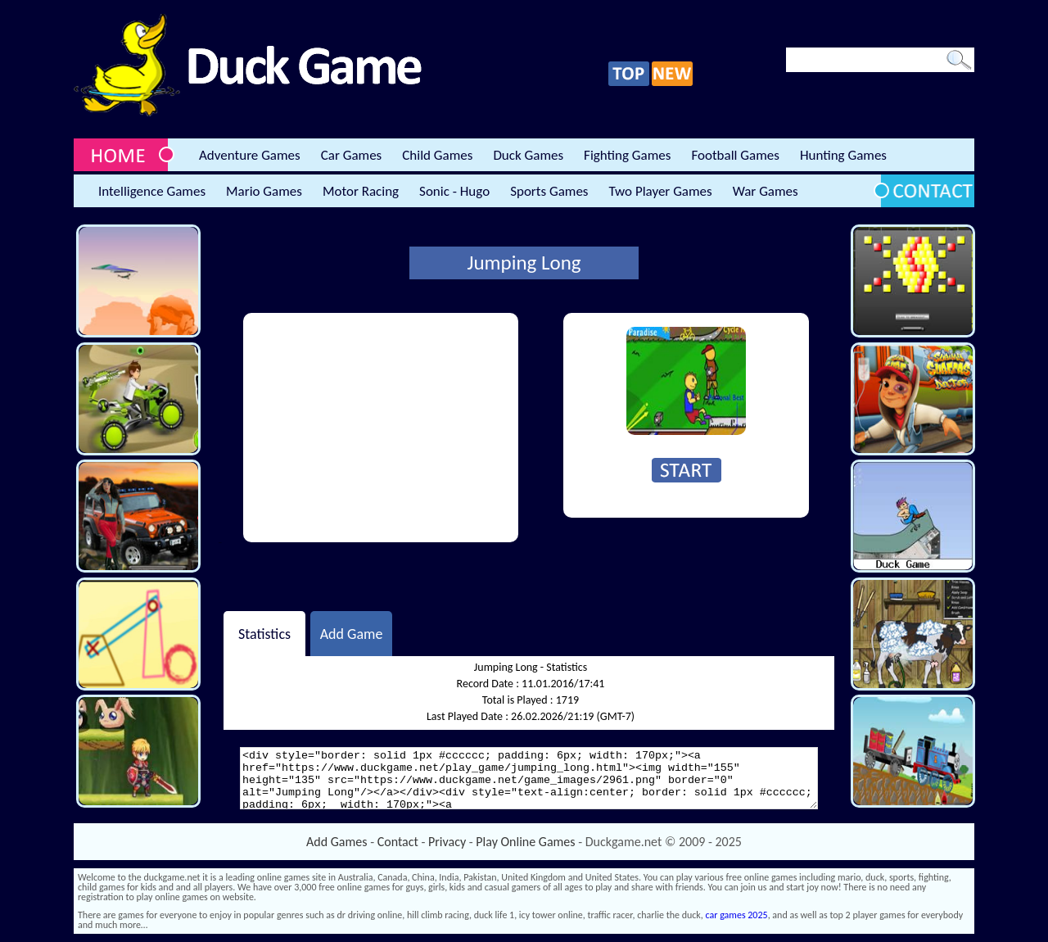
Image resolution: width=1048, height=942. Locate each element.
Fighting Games (627, 155)
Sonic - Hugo (454, 191)
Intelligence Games (152, 191)
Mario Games (264, 191)
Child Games (437, 155)
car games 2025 (737, 915)
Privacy (447, 841)
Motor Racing (361, 191)
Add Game (351, 633)
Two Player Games (660, 191)
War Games (765, 191)
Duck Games (528, 155)
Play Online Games (525, 841)
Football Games (735, 155)
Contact (397, 841)
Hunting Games (843, 155)
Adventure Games (249, 155)
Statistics (264, 633)
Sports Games (549, 191)
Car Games (351, 155)
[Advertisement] (380, 427)
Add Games (336, 841)
